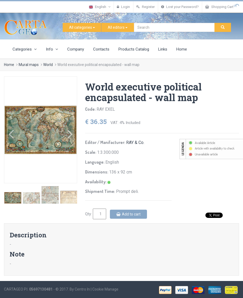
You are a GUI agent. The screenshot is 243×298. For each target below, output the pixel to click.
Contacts (101, 49)
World (48, 65)
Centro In (82, 289)
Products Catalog (133, 49)
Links (162, 49)
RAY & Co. (135, 142)
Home (181, 49)
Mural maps (29, 65)
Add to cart (128, 214)
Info (52, 49)
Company (75, 49)
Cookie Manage (105, 289)
